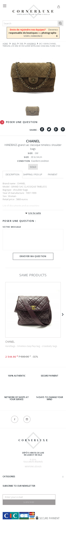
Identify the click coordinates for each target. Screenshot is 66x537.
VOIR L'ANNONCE (33, 36)
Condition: (24, 161)
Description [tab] (12, 174)
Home (5, 44)
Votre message (12, 227)
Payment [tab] (52, 174)
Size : (31, 153)
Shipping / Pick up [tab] (32, 174)
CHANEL (10, 341)
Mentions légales (33, 466)
